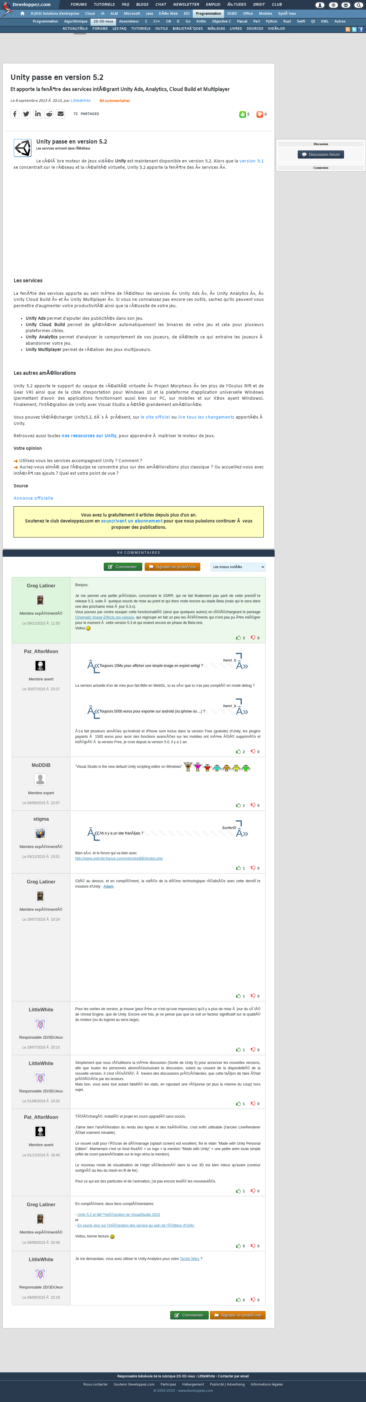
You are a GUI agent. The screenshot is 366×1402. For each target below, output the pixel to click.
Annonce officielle (33, 503)
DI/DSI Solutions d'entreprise (55, 14)
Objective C (221, 22)
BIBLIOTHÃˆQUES (188, 29)
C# (168, 22)
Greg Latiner (41, 599)
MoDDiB (41, 779)
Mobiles (265, 14)
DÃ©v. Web (168, 14)
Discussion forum (321, 154)
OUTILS (161, 29)
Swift (301, 22)
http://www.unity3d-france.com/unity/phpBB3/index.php (119, 873)
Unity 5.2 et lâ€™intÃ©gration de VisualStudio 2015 (119, 1229)
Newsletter (186, 4)
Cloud (90, 14)
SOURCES (255, 29)
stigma (41, 833)
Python (271, 22)
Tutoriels (104, 4)
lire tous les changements (206, 422)
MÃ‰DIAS (216, 29)
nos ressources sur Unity (89, 441)
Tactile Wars (189, 1273)
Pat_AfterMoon (41, 665)
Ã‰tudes (237, 4)
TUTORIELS (140, 29)
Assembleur (129, 22)
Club (276, 4)
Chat (161, 4)
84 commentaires (115, 105)
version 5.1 (251, 166)
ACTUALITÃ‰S (75, 29)
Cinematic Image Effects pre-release (104, 631)
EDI (187, 14)
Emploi (213, 4)
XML (324, 22)
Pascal (242, 22)
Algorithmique (76, 22)
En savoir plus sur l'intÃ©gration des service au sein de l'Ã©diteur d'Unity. (136, 1239)
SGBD (232, 14)
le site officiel (155, 422)
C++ (156, 22)
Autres (340, 22)
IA (102, 14)
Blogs (142, 4)
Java (149, 14)
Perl (256, 22)
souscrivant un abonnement (132, 526)
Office (248, 14)
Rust (287, 22)
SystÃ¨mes (287, 14)
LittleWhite (80, 105)
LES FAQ (119, 29)
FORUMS (100, 29)
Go (188, 22)
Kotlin (201, 22)
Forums (78, 4)
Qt (313, 22)
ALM (114, 14)
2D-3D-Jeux (103, 22)
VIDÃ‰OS (276, 29)
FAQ (125, 4)
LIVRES (236, 29)
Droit (259, 4)
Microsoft (132, 14)
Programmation (208, 14)
